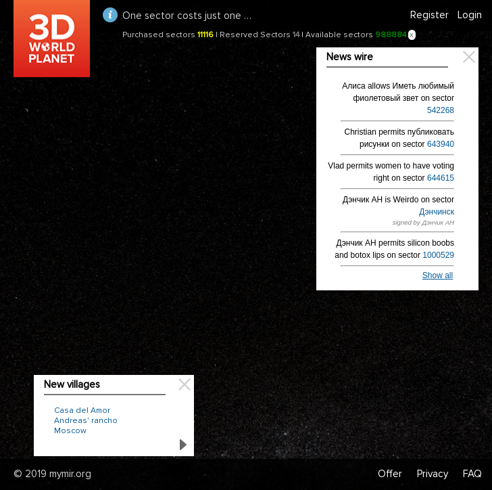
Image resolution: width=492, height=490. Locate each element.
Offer (390, 474)
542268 (440, 110)
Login (470, 15)
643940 (440, 144)
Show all (437, 275)
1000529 (438, 255)
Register (429, 15)
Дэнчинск (436, 212)
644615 (440, 178)
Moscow (70, 431)
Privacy (432, 474)
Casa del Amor (82, 410)
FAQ (472, 474)
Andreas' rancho (86, 421)
